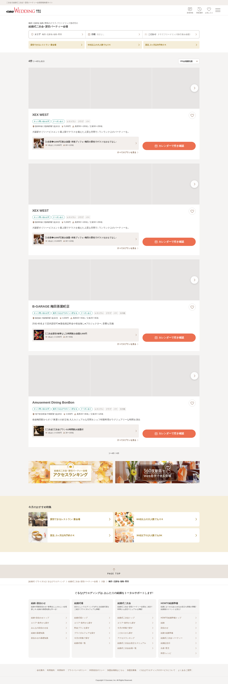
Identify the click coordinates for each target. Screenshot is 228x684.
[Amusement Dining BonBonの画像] (114, 375)
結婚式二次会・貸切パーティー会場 (83, 581)
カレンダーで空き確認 (169, 146)
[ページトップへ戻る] (114, 571)
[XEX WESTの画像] (114, 88)
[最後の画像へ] (194, 88)
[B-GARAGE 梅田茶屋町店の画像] (114, 279)
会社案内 (40, 670)
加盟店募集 (131, 670)
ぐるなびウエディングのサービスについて (157, 670)
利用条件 (61, 670)
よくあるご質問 (184, 670)
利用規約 (51, 670)
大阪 (103, 581)
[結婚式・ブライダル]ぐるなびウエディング (46, 581)
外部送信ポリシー (96, 670)
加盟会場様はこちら (115, 670)
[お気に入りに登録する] (192, 115)
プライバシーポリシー (77, 670)
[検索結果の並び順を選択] (189, 61)
